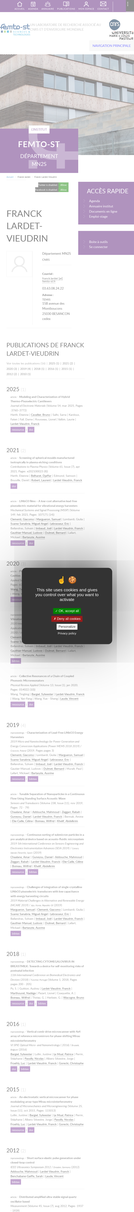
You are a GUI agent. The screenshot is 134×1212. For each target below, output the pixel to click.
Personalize (67, 626)
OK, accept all (67, 611)
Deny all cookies (67, 618)
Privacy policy (67, 633)
